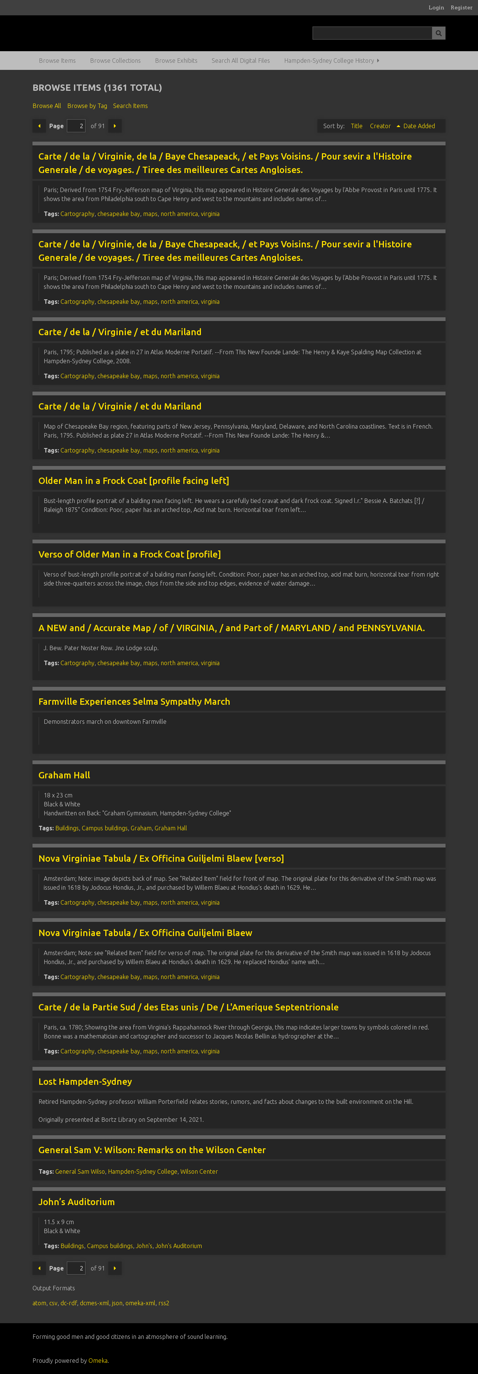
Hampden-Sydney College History (329, 60)
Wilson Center (199, 1171)
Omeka (98, 1360)
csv (53, 1303)
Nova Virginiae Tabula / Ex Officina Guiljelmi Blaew (145, 933)
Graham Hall (64, 775)
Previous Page (39, 126)
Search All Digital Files (241, 60)
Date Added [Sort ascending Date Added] (419, 126)
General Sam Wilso (80, 1171)
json (117, 1303)
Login (436, 7)
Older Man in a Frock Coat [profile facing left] (133, 481)
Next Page (115, 126)
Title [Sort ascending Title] (357, 126)
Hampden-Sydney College (142, 1171)
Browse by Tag (87, 105)
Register (462, 7)
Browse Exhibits (176, 60)
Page (67, 125)
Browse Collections (115, 60)
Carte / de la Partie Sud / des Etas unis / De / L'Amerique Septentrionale (188, 1007)
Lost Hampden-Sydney (85, 1082)
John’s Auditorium (76, 1202)
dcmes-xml (94, 1303)
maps (150, 213)
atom (39, 1303)
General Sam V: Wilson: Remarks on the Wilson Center (152, 1150)
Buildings (67, 828)
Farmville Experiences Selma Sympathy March (134, 702)
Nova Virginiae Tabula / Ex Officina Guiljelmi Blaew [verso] (161, 858)
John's (144, 1245)
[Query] (379, 33)
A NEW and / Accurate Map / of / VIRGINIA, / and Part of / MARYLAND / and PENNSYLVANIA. (231, 628)
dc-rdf (68, 1303)
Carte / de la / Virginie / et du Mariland (120, 332)
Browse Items (57, 60)
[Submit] (439, 33)
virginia (210, 213)
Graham (141, 828)
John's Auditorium (178, 1245)
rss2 (164, 1303)
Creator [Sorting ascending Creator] (381, 126)
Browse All (46, 105)
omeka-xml (140, 1303)
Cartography (77, 213)
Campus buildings (105, 828)
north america (179, 213)
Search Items (130, 105)
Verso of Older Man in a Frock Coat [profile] (129, 554)
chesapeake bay (118, 213)
